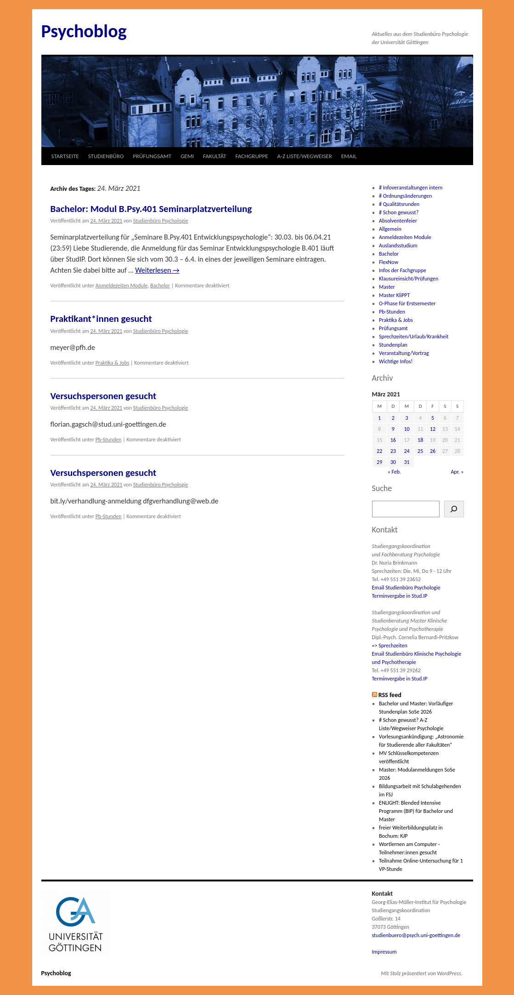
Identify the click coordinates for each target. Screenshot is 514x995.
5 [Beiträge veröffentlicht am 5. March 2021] (432, 418)
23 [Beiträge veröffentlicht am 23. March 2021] (393, 451)
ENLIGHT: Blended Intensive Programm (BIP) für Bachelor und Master (416, 811)
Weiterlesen (157, 270)
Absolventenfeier (398, 220)
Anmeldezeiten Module (122, 285)
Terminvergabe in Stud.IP (400, 596)
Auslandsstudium (398, 245)
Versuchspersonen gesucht (104, 396)
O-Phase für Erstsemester (407, 303)
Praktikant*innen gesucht (101, 319)
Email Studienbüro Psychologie (406, 587)
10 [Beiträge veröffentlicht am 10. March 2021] (406, 429)
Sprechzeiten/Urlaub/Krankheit (413, 336)
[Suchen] (454, 509)
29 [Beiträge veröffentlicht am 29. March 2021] (379, 462)
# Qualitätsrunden (399, 204)
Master (387, 287)
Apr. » (457, 472)
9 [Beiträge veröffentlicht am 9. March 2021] (393, 429)
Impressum (384, 952)
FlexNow (388, 262)
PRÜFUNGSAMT (152, 156)
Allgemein (390, 229)
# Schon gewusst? (398, 212)
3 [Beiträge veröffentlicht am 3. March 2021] (406, 418)
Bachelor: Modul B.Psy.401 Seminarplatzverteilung (151, 209)
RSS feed (389, 695)
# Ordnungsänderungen (405, 196)
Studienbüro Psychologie (160, 220)
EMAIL (349, 156)
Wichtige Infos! (395, 361)
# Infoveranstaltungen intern (410, 187)
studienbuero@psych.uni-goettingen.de (416, 935)
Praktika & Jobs (113, 363)
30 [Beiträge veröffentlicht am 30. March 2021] (393, 462)
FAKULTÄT (214, 156)
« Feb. (394, 472)
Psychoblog (84, 31)
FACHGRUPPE (251, 156)
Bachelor (160, 285)
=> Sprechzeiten (389, 645)
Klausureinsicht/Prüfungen (408, 278)
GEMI (187, 156)
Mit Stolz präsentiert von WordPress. (422, 973)
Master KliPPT (394, 295)
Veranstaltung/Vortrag (404, 353)
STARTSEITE (65, 156)
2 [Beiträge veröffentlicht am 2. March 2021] (393, 418)
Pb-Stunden (109, 439)
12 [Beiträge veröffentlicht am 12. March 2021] (432, 429)
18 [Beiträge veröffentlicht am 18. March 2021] (420, 440)
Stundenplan (393, 345)
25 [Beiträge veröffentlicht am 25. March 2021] (420, 451)
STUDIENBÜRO (106, 156)
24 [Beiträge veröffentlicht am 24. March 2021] (406, 451)
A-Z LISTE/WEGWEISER (304, 156)
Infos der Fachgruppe (402, 270)
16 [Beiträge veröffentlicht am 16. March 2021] (393, 440)
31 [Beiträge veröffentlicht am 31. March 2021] (406, 462)
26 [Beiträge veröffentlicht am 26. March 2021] (432, 451)
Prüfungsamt (393, 328)
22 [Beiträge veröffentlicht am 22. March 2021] (379, 451)
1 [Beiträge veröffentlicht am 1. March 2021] (379, 418)
